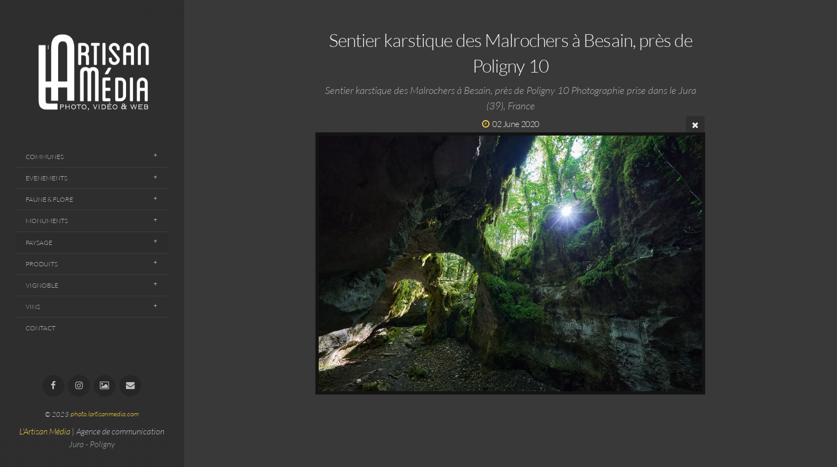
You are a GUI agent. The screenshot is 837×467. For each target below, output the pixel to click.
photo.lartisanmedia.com (104, 414)
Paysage (39, 243)
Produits (42, 264)
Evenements (46, 178)
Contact (41, 328)
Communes (45, 157)
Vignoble (42, 285)
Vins (33, 307)
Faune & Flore (49, 199)
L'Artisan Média (44, 431)
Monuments (47, 221)
